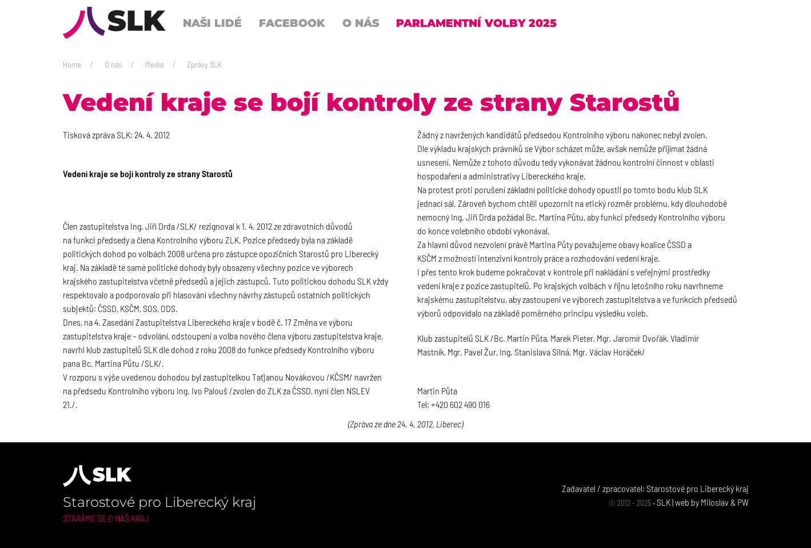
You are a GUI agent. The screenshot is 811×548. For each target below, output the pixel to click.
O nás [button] (360, 23)
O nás (113, 64)
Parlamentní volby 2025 (476, 23)
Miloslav (715, 502)
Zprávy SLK (204, 64)
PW (743, 502)
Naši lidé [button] (212, 23)
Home (72, 64)
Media (154, 64)
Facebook (292, 23)
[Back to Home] (114, 23)
